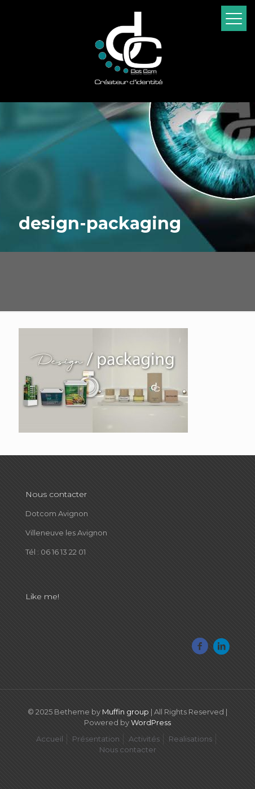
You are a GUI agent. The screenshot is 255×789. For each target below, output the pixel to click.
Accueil (49, 738)
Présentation (96, 738)
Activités (144, 738)
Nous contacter (127, 749)
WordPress (151, 722)
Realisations (190, 738)
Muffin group (125, 711)
